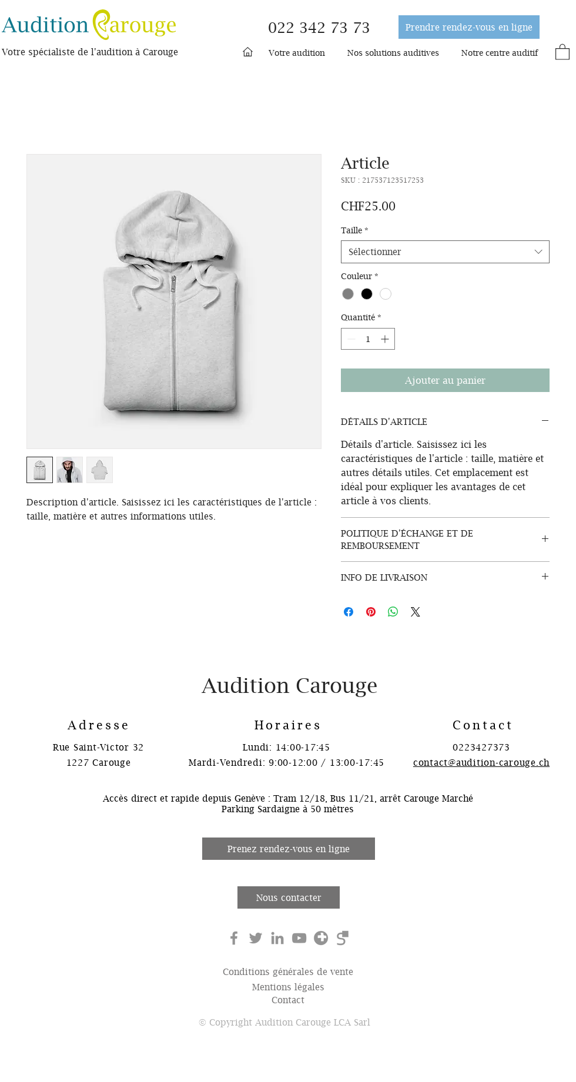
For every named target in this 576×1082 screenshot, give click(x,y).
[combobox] (445, 251)
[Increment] (386, 339)
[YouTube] (299, 938)
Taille (355, 230)
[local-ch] (321, 938)
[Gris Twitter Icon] (255, 938)
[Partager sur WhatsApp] (393, 612)
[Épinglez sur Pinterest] (371, 612)
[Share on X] (415, 612)
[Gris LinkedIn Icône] (277, 938)
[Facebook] (234, 938)
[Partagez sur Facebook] (348, 612)
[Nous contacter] (288, 897)
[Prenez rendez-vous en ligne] (289, 848)
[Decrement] (350, 339)
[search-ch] (342, 938)
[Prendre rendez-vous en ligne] (469, 27)
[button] (296, 52)
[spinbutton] (368, 339)
